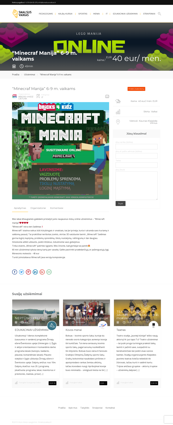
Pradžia (15, 74)
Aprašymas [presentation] (20, 208)
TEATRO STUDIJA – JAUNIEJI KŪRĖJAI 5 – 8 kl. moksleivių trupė (137, 315)
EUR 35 (52, 383)
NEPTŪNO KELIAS (29, 318)
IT (106, 14)
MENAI (96, 14)
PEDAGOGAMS (46, 14)
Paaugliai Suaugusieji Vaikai (30, 382)
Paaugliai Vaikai (76, 382)
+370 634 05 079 (31, 2)
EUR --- (103, 383)
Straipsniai (149, 14)
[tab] (20, 208)
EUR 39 (154, 383)
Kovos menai (74, 329)
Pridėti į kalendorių (136, 89)
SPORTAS (82, 14)
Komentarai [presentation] (56, 208)
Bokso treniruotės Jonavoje (87, 318)
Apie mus (72, 407)
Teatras (121, 329)
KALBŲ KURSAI (65, 14)
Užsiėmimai (29, 74)
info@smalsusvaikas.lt (47, 2)
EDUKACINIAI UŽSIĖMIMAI (125, 14)
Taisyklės (84, 407)
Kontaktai (110, 407)
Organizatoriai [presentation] (38, 208)
